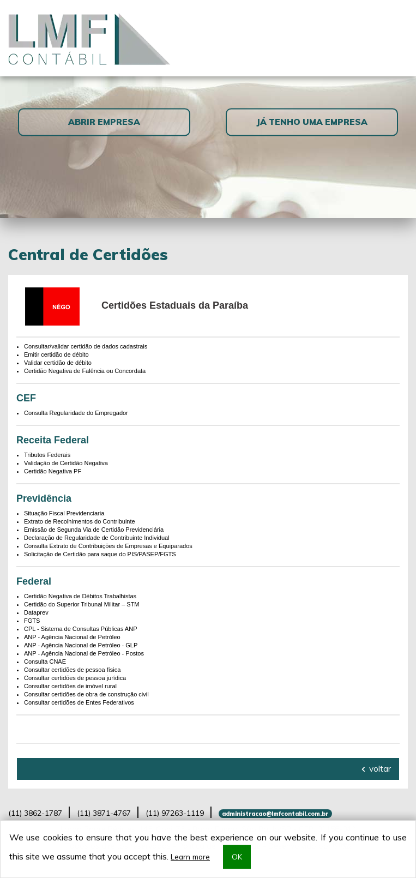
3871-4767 (104, 813)
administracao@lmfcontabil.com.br (275, 813)
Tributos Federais (47, 455)
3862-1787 (35, 813)
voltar (376, 768)
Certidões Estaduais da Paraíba (174, 305)
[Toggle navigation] (395, 38)
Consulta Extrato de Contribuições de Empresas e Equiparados (108, 546)
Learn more (190, 857)
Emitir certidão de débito (56, 354)
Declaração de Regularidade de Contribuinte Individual (97, 537)
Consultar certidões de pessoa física (72, 669)
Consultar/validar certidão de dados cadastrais (85, 346)
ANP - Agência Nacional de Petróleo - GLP (80, 645)
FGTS (32, 620)
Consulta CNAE (45, 661)
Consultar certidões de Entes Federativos (79, 702)
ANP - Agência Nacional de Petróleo (72, 637)
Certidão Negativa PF (52, 471)
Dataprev (36, 612)
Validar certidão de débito (58, 362)
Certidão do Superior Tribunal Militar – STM (82, 604)
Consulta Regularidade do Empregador (76, 413)
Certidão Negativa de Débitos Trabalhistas (80, 596)
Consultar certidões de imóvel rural (70, 686)
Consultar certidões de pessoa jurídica (75, 678)
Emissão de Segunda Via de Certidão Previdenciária (94, 529)
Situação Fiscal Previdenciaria (64, 513)
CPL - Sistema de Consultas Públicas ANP (80, 629)
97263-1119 (175, 813)
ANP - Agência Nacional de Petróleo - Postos (84, 653)
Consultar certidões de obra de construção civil (86, 694)
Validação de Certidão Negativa (66, 463)
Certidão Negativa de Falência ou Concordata (85, 371)
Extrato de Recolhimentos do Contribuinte (79, 521)
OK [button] (237, 857)
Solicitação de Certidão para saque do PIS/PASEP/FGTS (100, 554)
